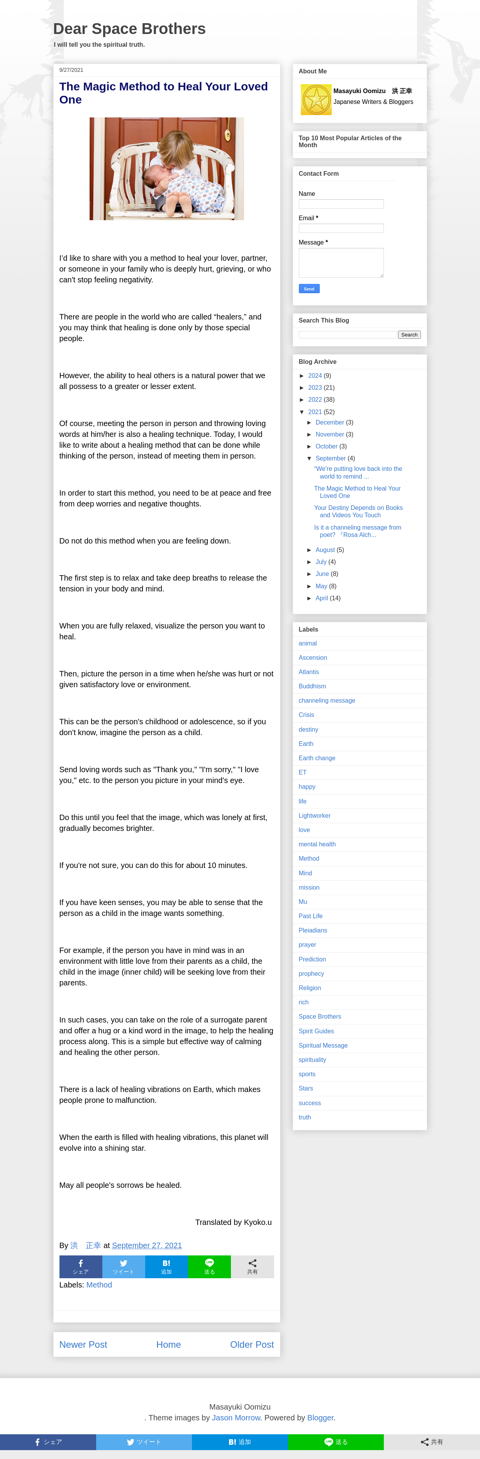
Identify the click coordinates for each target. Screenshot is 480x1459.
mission (309, 887)
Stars (306, 1088)
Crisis (306, 715)
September (331, 458)
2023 (316, 387)
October (327, 446)
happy (307, 786)
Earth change (317, 758)
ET (303, 772)
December (330, 422)
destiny (309, 729)
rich (304, 1002)
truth (305, 1117)
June (323, 574)
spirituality (312, 1059)
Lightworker (315, 815)
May (322, 586)
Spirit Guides (316, 1031)
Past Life (311, 916)
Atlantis (309, 672)
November (330, 434)
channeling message (327, 700)
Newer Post (83, 1344)
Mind (305, 873)
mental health (317, 844)
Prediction (312, 959)
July (321, 562)
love (304, 830)
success (310, 1103)
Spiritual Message (323, 1045)
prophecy (311, 973)
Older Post (252, 1344)
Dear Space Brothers (129, 28)
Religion (310, 988)
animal (308, 643)
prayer (307, 944)
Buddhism (312, 686)
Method (99, 1285)
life (303, 801)
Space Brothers (320, 1016)
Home (168, 1344)
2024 (316, 375)
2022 (316, 399)
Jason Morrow (236, 1417)
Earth (306, 744)
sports (307, 1074)
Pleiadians (313, 930)
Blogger (320, 1417)
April (322, 598)
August (325, 550)
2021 (316, 412)
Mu (303, 901)
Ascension (313, 657)
